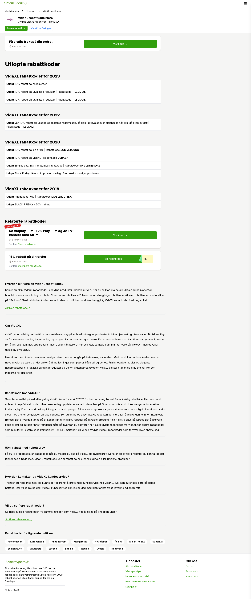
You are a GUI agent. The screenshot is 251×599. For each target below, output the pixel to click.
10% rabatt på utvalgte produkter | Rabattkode (46, 91)
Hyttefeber (101, 541)
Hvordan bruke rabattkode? (140, 581)
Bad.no (69, 548)
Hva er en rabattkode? (137, 576)
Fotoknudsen (15, 541)
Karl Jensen (37, 541)
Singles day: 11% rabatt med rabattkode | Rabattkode (53, 165)
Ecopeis (53, 548)
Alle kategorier (12, 11)
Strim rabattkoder (27, 244)
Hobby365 (117, 548)
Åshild (118, 541)
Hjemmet (31, 11)
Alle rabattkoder (133, 566)
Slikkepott (35, 548)
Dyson (100, 548)
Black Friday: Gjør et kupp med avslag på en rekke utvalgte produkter (52, 173)
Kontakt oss (192, 576)
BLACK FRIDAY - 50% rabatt (28, 204)
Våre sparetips (133, 571)
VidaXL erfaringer (41, 28)
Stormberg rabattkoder (30, 266)
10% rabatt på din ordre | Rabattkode (42, 149)
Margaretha (80, 541)
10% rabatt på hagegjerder (26, 84)
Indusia (85, 548)
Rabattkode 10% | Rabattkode (39, 196)
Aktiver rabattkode (18, 308)
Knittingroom (59, 541)
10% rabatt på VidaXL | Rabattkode (39, 157)
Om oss (190, 566)
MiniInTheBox (137, 541)
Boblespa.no (15, 548)
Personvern (192, 571)
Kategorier (131, 586)
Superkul (157, 541)
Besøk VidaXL (16, 28)
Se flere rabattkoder (19, 519)
